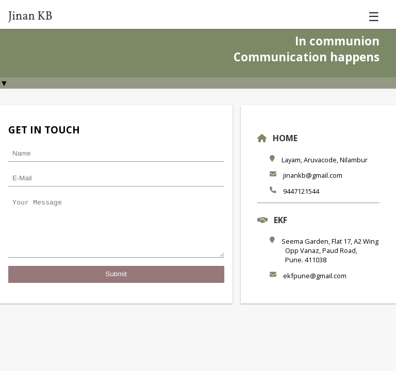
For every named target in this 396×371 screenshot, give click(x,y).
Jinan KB (30, 17)
